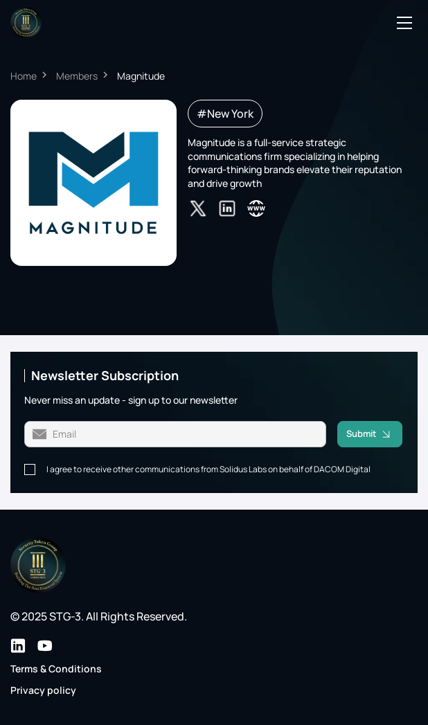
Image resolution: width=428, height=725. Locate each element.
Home (23, 75)
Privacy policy (43, 690)
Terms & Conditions (56, 668)
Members (77, 75)
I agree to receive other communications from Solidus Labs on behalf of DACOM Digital (208, 469)
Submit (374, 434)
